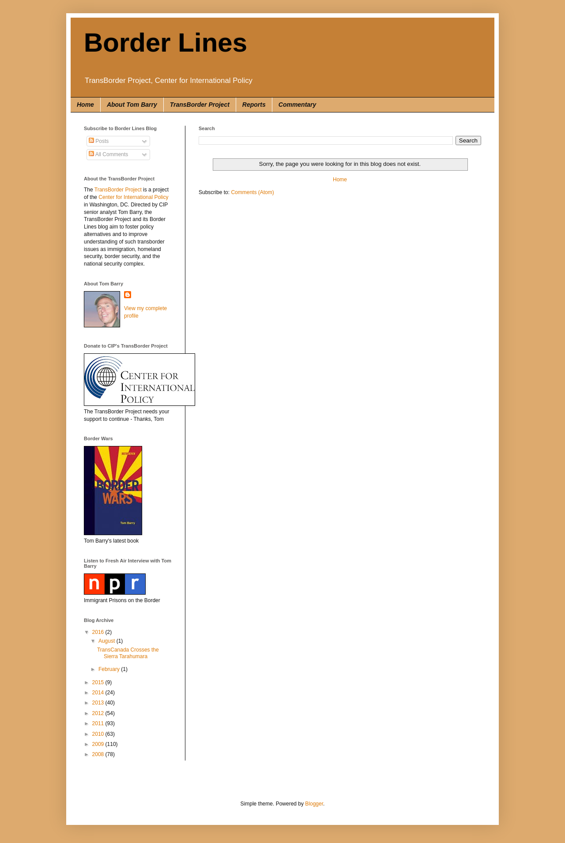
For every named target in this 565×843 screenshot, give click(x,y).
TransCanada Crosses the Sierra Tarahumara (128, 653)
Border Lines (165, 42)
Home (85, 104)
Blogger (314, 804)
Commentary (297, 104)
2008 (98, 754)
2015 (98, 682)
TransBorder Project (200, 104)
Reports (254, 104)
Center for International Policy (133, 197)
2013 (98, 703)
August (107, 641)
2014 (98, 692)
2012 (98, 713)
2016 (98, 632)
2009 (98, 744)
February (109, 669)
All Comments (108, 154)
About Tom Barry (132, 104)
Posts (99, 141)
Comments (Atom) (252, 192)
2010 (98, 734)
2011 (98, 723)
